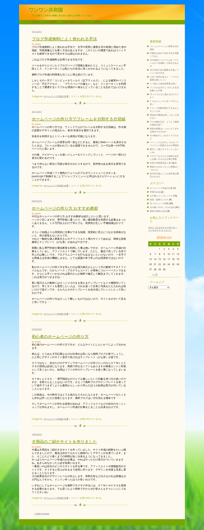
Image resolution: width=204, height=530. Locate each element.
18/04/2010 (37, 434)
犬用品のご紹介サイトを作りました (64, 441)
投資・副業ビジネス (159, 199)
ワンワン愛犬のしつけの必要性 (40, 21)
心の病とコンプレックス (161, 195)
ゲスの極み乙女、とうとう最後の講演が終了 (164, 123)
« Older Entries (41, 513)
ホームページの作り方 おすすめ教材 (65, 208)
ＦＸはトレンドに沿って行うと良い (164, 103)
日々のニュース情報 (159, 203)
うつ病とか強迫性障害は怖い (163, 83)
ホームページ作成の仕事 (56, 96)
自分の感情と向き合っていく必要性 (82, 21)
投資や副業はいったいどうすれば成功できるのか (164, 130)
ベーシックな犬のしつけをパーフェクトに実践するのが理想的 (164, 144)
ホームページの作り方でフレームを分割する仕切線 (78, 118)
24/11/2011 (37, 111)
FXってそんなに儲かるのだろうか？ (164, 96)
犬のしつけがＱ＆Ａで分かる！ (162, 227)
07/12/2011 (37, 31)
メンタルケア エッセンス (159, 230)
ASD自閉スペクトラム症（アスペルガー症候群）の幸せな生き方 (164, 63)
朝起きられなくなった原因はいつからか (164, 168)
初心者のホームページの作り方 (60, 336)
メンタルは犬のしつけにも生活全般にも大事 (164, 89)
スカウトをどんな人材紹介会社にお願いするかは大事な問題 (164, 157)
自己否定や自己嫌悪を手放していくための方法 (164, 71)
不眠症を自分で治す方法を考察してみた (164, 55)
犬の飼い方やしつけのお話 (162, 207)
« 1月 (155, 274)
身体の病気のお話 (158, 211)
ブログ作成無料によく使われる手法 (64, 38)
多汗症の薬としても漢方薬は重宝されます (164, 175)
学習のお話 (155, 192)
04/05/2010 (37, 201)
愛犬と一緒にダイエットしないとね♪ (164, 151)
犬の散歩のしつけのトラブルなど (164, 137)
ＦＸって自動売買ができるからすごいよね (164, 109)
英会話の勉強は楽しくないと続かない (164, 116)
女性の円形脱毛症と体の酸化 (163, 163)
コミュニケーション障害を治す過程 (164, 48)
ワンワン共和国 (46, 10)
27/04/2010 (37, 329)
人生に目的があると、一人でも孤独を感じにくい (164, 78)
